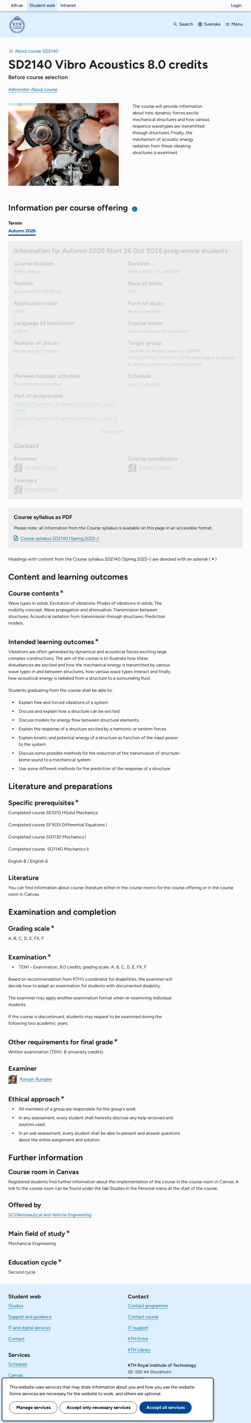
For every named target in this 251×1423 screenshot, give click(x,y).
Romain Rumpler (36, 1079)
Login (236, 5)
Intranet (68, 5)
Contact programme (148, 1305)
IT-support (138, 1327)
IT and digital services (29, 1327)
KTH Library (139, 1349)
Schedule (17, 1364)
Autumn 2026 (22, 230)
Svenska (212, 24)
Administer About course (32, 89)
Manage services (33, 1407)
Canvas (15, 1375)
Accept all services (165, 1407)
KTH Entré (138, 1338)
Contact (16, 1338)
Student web (42, 5)
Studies (15, 1305)
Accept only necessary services (98, 1407)
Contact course (143, 1316)
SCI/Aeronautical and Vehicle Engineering (49, 1214)
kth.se (17, 5)
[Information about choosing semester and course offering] (135, 209)
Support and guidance (30, 1316)
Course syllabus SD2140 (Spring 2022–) (59, 538)
